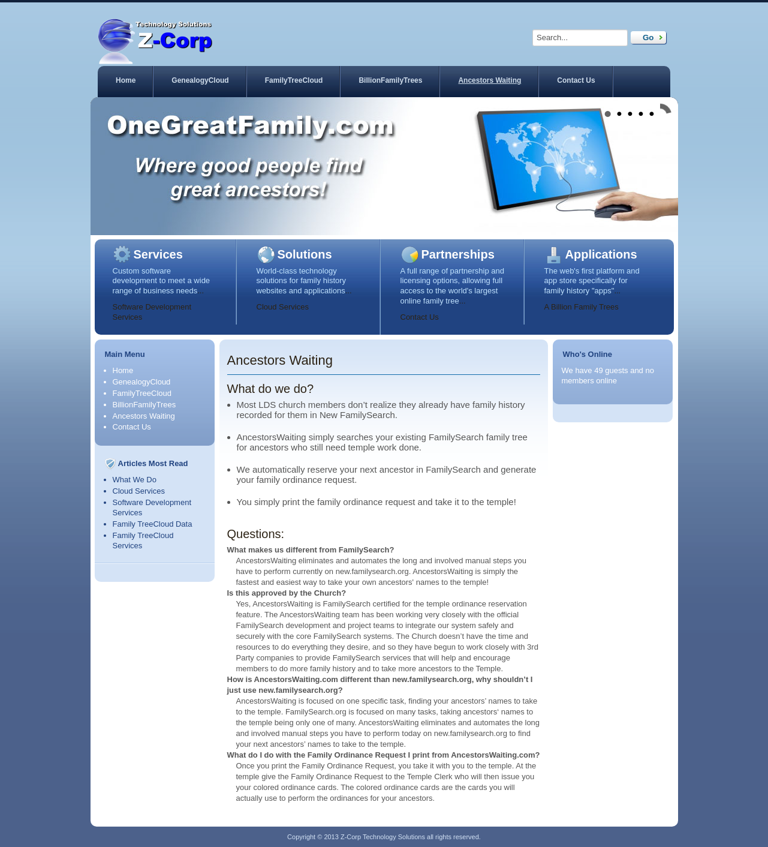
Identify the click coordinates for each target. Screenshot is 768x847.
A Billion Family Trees (581, 306)
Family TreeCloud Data (152, 523)
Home (125, 80)
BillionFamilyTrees (390, 80)
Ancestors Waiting (489, 80)
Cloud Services (283, 306)
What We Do (134, 479)
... (200, 290)
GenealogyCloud (199, 80)
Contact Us (576, 80)
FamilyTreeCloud (294, 80)
